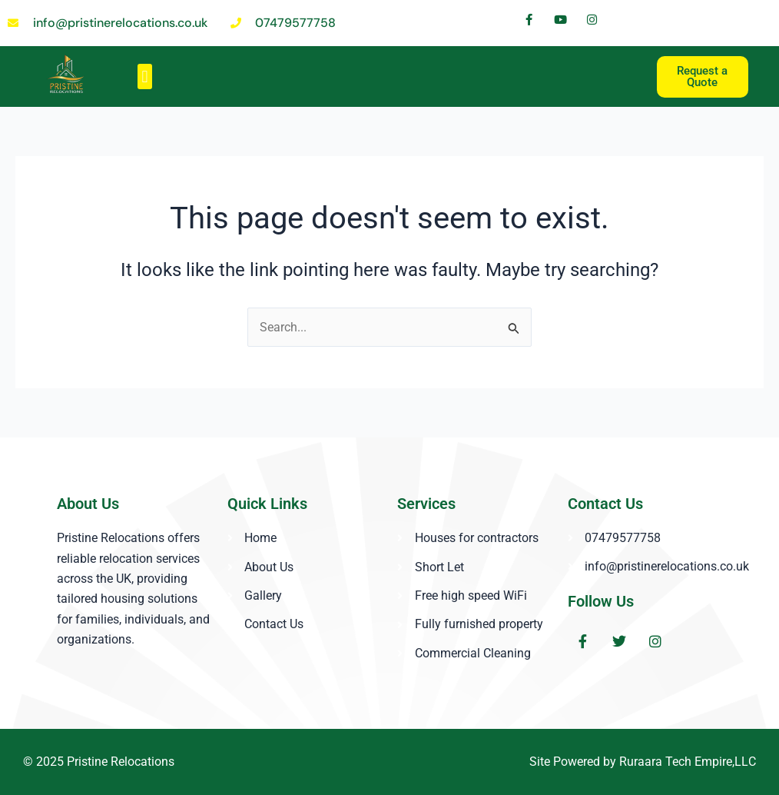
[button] (145, 76)
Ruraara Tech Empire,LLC (688, 761)
